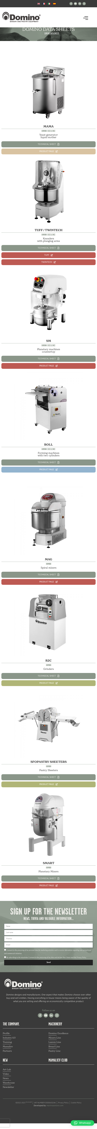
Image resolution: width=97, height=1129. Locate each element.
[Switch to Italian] (49, 4)
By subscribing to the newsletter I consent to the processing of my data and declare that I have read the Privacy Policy (46, 963)
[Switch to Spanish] (54, 4)
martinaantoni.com (55, 1111)
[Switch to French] (44, 4)
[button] (85, 19)
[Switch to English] (38, 4)
